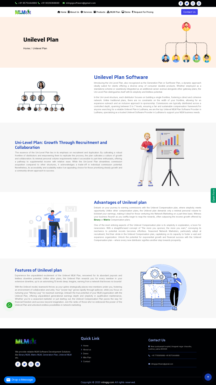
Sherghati (82, 321)
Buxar (19, 318)
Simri (113, 321)
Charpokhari (89, 320)
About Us (74, 12)
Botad (70, 323)
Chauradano (206, 320)
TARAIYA (94, 322)
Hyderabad (212, 325)
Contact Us (189, 12)
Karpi (35, 320)
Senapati (107, 325)
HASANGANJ (86, 319)
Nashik (152, 322)
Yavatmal (185, 322)
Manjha (181, 321)
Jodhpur (44, 325)
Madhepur (196, 319)
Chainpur (47, 319)
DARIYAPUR (54, 322)
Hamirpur (209, 318)
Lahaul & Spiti (184, 324)
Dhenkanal (98, 327)
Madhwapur (184, 319)
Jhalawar (39, 325)
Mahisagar (107, 323)
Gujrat (198, 327)
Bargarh (86, 327)
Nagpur (144, 322)
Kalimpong (188, 323)
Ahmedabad (49, 323)
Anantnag (31, 327)
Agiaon (71, 320)
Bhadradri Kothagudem (208, 325)
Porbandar (129, 323)
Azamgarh (137, 318)
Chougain (111, 321)
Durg (146, 325)
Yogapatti (26, 323)
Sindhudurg (173, 322)
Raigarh (188, 325)
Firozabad (27, 318)
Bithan (12, 322)
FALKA (94, 319)
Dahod (76, 323)
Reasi (67, 327)
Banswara (1, 325)
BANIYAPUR (48, 322)
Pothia (5, 320)
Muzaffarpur (68, 318)
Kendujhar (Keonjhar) (125, 327)
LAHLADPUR (69, 322)
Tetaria (188, 320)
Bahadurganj (211, 319)
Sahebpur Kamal (5, 321)
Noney (102, 325)
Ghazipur (40, 318)
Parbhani (160, 322)
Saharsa (83, 318)
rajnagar (162, 319)
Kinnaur (180, 324)
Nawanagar (101, 321)
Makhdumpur (102, 320)
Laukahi (208, 319)
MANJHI (74, 322)
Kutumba (51, 320)
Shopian (72, 327)
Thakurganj (10, 320)
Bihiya (97, 320)
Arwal (4, 318)
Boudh (91, 327)
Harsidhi (155, 320)
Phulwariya (198, 321)
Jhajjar (136, 324)
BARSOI (107, 319)
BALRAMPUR (110, 319)
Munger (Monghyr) (64, 318)
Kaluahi (167, 319)
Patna (75, 318)
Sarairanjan (213, 321)
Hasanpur (9, 322)
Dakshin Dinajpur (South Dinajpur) (169, 323)
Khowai (14, 327)
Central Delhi (38, 324)
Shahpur (99, 320)
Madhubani (59, 318)
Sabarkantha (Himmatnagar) (136, 323)
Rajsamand (57, 325)
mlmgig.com (108, 382)
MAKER (72, 322)
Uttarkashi (113, 324)
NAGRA (81, 322)
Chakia (161, 320)
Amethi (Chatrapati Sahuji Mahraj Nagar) (124, 318)
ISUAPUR (64, 322)
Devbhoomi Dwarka (83, 323)
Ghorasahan (214, 320)
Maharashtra (207, 327)
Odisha (175, 327)
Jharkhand (204, 327)
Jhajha (22, 319)
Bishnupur (76, 325)
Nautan (7, 323)
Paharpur (159, 320)
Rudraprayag (101, 324)
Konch (53, 321)
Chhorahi (18, 321)
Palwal (152, 324)
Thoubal (116, 325)
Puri (149, 327)
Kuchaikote (178, 321)
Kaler (33, 320)
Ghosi (104, 320)
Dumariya (79, 321)
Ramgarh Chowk (79, 319)
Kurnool (212, 324)
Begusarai (12, 318)
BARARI (100, 319)
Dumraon (98, 321)
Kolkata (191, 323)
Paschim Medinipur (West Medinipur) (209, 323)
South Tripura (22, 327)
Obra (60, 320)
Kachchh (100, 323)
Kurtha (37, 320)
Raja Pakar (190, 322)
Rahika (157, 319)
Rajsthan (182, 327)
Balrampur (147, 318)
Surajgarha (83, 319)
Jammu (47, 327)
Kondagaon (170, 325)
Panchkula (154, 324)
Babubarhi (165, 319)
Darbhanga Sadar (116, 321)
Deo (56, 320)
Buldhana (112, 322)
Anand (54, 323)
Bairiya (9, 323)
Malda (193, 323)
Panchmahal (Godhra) (123, 323)
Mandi (187, 324)
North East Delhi (51, 324)
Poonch (58, 327)
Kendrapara (121, 327)
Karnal (141, 324)
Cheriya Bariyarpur (14, 321)
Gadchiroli (120, 322)
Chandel (78, 325)
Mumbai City (136, 322)
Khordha (129, 327)
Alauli (118, 320)
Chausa (141, 319)
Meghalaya (168, 327)
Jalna (129, 322)
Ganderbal (44, 327)
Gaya (199, 318)
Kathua (49, 327)
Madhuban (185, 320)
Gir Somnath (91, 323)
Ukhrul (118, 325)
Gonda (42, 318)
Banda (149, 318)
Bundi (14, 325)
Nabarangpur (141, 327)
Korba (173, 325)
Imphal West (88, 325)
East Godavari (205, 324)
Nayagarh (144, 327)
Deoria (181, 318)
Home (63, 12)
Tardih (141, 321)
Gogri (127, 320)
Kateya (192, 321)
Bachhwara (24, 321)
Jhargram (185, 323)
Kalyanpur (168, 320)
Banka (9, 318)
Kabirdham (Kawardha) (160, 325)
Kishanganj (50, 318)
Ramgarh (60, 319)
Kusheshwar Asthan (160, 321)
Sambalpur (154, 327)
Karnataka (177, 327)
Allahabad (113, 318)
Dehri (193, 318)
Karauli (46, 325)
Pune (162, 322)
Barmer (5, 325)
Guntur (208, 324)
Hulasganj (107, 320)
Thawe (183, 321)
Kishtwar (51, 327)
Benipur (143, 321)
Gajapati (101, 327)
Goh (64, 320)
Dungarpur (25, 325)
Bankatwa (209, 320)
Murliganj (127, 319)
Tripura (172, 327)
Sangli (169, 322)
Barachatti (90, 321)
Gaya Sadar (34, 321)
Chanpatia (19, 323)
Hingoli (125, 322)
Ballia (145, 318)
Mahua (200, 322)
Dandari (1, 321)
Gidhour (26, 319)
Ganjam (103, 327)
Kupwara (56, 327)
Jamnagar (94, 323)
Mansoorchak (31, 321)
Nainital (91, 324)
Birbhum (160, 323)
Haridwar (89, 324)
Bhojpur (17, 318)
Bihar (171, 318)
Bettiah (179, 318)
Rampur (51, 319)
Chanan (76, 319)
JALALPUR (67, 322)
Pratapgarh (54, 325)
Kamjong (96, 325)
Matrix (126, 222)
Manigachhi (138, 321)
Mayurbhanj (137, 327)
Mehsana (110, 323)
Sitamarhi (96, 318)
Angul (79, 327)
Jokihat (13, 320)
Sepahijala (19, 327)
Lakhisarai (53, 318)
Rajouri (63, 327)
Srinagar (74, 327)
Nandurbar (149, 322)
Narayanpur (3, 319)
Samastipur (86, 318)
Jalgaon (127, 322)
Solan (196, 324)
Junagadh (97, 323)
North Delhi (47, 324)
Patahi (190, 320)
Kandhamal (118, 327)
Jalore (36, 325)
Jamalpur (203, 318)
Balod (120, 325)
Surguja (200, 325)
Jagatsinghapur (106, 327)
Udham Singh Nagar (108, 324)
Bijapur (133, 325)
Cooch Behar (163, 323)
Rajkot (132, 323)
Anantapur (199, 324)
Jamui (9, 319)
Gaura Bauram (150, 321)
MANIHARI (118, 319)
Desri (208, 322)
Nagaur (50, 325)
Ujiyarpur (27, 322)
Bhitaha (14, 323)
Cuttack (93, 327)
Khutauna (205, 319)
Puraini (143, 319)
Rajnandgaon (193, 325)
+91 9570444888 (26, 3)
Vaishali (102, 318)
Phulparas (199, 319)
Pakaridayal (195, 320)
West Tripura (28, 327)
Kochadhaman (2, 320)
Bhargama (31, 320)
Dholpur (23, 325)
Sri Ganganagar (69, 325)
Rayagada (151, 327)
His (134, 324)
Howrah (180, 323)
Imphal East (85, 325)
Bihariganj (147, 319)
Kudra (55, 319)
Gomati (12, 327)
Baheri (122, 321)
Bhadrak (89, 327)
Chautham (123, 320)
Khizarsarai (61, 321)
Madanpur (53, 320)
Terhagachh (7, 320)
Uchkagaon (201, 321)
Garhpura (8, 321)
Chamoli (81, 324)
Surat (140, 323)
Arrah (68, 320)
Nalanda (71, 318)
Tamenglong (110, 325)
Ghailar (132, 319)
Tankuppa (48, 321)
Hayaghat (125, 321)
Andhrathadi (190, 319)
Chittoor (202, 324)
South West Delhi (69, 324)
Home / (27, 48)
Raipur (190, 325)
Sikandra (11, 319)
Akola (99, 322)
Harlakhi (182, 319)
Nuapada (147, 327)
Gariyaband (148, 325)
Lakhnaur (193, 319)
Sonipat (165, 324)
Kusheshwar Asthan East (166, 321)
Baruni (174, 318)
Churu (19, 325)
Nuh (150, 324)
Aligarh (110, 318)
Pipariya (72, 319)
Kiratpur (153, 321)
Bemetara (131, 325)
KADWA (116, 319)
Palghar (158, 322)
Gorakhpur (44, 318)
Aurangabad (6, 318)
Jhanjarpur (187, 319)
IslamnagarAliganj (30, 319)
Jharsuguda (112, 327)
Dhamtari (144, 325)
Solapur (177, 322)
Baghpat (140, 318)
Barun (46, 320)
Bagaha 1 (38, 323)
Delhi (190, 327)
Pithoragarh (97, 324)
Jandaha (205, 322)
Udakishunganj (151, 319)
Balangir (81, 327)
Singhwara (133, 321)
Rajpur (95, 321)
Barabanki (152, 318)
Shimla (189, 324)
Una (197, 324)
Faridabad (123, 324)
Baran (3, 325)
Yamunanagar (168, 324)
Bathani (65, 321)
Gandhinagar (87, 323)
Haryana (188, 327)
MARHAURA (77, 322)
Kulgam (54, 327)
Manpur (43, 321)
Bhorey (188, 321)
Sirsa (162, 324)
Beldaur (130, 320)
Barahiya (70, 319)
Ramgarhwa (200, 320)
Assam (186, 327)
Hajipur (201, 318)
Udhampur (76, 327)
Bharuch (65, 323)
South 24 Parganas (27, 324)
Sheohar (93, 318)
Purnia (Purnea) (78, 318)
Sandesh (81, 320)
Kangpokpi (99, 325)
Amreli (52, 323)
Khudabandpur (21, 321)
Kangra (178, 324)
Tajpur (206, 321)
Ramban (65, 327)
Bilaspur (171, 324)
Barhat (24, 319)
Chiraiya (212, 320)
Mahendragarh (148, 324)
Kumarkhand (134, 319)
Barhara (73, 320)
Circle (134, 320)
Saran (88, 318)
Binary (122, 222)
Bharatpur (7, 325)
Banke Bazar (73, 321)
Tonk (71, 325)
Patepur (196, 322)
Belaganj (38, 321)
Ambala (115, 324)
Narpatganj (28, 320)
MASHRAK (79, 322)
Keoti (135, 321)
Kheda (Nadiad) (103, 323)
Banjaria (171, 320)
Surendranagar (143, 323)
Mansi (125, 320)
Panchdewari (195, 321)
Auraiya (135, 318)
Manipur (180, 327)
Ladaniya (177, 319)
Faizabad (187, 318)
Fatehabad (127, 324)
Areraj (157, 320)
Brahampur (104, 321)
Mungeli (183, 325)
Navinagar (48, 320)
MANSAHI (105, 319)
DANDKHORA (89, 319)
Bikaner (12, 325)
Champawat (83, 324)
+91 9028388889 (48, 3)
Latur (133, 322)
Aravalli (56, 323)
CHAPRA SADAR (51, 322)
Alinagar (145, 321)
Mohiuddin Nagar (41, 322)
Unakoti (26, 327)
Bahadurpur (120, 321)
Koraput (132, 327)
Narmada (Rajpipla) (115, 323)
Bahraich (143, 318)
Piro (87, 320)
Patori (33, 322)
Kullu (182, 324)
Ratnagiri (167, 322)
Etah (183, 318)
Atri (63, 321)
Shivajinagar (14, 322)
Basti (156, 318)
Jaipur (31, 325)
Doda (42, 327)
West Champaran (106, 318)
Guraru (57, 321)
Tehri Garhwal (104, 324)
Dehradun (86, 324)
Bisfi (179, 319)
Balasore (84, 327)
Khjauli (170, 319)
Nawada (73, 318)
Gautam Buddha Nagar (32, 318)
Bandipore (34, 327)
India (0, 318)
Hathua (190, 321)
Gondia (123, 322)
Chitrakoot (169, 318)
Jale (131, 321)
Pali (51, 325)
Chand (49, 319)
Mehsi (163, 320)
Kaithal (140, 324)
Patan (126, 323)
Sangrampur (152, 320)
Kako (116, 320)
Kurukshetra (144, 324)
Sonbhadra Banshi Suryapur (41, 320)
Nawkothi (10, 321)
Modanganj (114, 320)
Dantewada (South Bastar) (140, 325)
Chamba (173, 324)
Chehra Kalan (214, 322)
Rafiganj (58, 320)
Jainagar (172, 319)
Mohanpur (87, 321)
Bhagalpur (15, 318)
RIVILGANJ (88, 322)
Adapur (203, 320)
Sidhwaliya (185, 321)
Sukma (196, 325)
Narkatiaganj (29, 323)
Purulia (24, 324)
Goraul (207, 322)
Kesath (106, 321)
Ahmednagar (96, 322)
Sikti (20, 320)
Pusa (215, 321)
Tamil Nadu (160, 327)
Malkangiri (134, 327)
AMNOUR (45, 322)
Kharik (1, 319)
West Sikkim (7, 327)
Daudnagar (62, 320)
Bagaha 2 (40, 323)
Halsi (74, 319)
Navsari (119, 323)
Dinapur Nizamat (196, 318)
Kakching (94, 325)
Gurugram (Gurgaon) (131, 324)
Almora (76, 324)
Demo (127, 12)
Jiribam (91, 325)
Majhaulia (11, 323)
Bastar (129, 325)
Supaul (100, 318)
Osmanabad (154, 322)
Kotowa (178, 320)
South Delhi (61, 324)
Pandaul (160, 319)
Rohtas (81, 318)
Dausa (21, 325)
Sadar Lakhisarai (66, 319)
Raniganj (19, 320)
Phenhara (192, 320)
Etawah (185, 318)
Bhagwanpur (43, 319)
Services (87, 12)
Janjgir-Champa (152, 325)
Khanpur (210, 321)
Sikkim (171, 327)
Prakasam (215, 324)
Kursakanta (16, 320)
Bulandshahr (163, 318)
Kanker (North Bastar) (165, 325)
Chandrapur (115, 322)
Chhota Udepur (73, 323)
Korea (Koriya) (175, 325)
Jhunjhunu (41, 325)
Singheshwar (124, 319)
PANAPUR (84, 322)
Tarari (92, 320)
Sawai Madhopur (61, 325)
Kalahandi (115, 327)
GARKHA (62, 322)
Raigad (164, 322)
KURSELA (98, 319)
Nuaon (63, 319)
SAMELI (96, 319)
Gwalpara (145, 319)
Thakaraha (43, 323)
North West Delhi (55, 324)
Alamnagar (155, 319)
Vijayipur (204, 321)
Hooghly (177, 323)
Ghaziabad (37, 318)
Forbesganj (25, 320)
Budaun (160, 318)
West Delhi (73, 324)
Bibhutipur (20, 322)
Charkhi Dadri (120, 324)
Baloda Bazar (123, 325)
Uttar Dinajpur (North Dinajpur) (33, 324)
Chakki (108, 321)
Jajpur (109, 327)
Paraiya (59, 321)
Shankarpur (138, 319)
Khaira (14, 319)
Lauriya (16, 323)
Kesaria (166, 320)
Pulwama (61, 327)
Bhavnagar (67, 323)
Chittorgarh (16, 325)
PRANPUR (102, 319)
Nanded (147, 322)
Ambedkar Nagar (117, 318)
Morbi (112, 323)
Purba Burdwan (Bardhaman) (10, 324)
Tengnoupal (113, 325)
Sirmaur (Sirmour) (193, 324)
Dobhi (84, 321)
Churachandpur (82, 325)
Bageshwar (78, 324)
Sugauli (180, 320)
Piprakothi (175, 320)
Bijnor (158, 318)
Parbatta (132, 320)
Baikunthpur (170, 321)
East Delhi (41, 324)
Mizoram (165, 327)
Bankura (158, 323)
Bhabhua (41, 319)
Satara (171, 322)
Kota (48, 325)
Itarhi (92, 321)
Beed (107, 322)
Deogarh (95, 327)
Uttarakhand (195, 327)
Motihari (173, 320)
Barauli (173, 321)
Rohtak (161, 324)
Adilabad (203, 325)
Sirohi (65, 325)
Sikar (64, 325)
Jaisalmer (34, 325)
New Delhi (44, 324)
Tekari (55, 321)
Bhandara (109, 322)
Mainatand (21, 323)
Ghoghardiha (202, 319)
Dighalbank (214, 319)
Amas (71, 321)
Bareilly (154, 318)
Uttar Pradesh (201, 327)
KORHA (92, 319)
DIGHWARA (58, 322)
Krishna (210, 324)
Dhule (117, 322)
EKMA (60, 322)
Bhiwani (118, 324)
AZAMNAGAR (113, 319)
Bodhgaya (45, 321)
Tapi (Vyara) (147, 323)
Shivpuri (35, 322)
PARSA (86, 322)
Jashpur (156, 325)
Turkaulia (183, 320)
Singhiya (17, 322)
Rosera (7, 322)
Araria (2, 318)
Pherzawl (104, 325)
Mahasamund (179, 325)
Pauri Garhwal (94, 324)
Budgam (40, 327)
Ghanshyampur (156, 321)
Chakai (16, 319)
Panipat (157, 324)
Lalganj (202, 322)
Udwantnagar (78, 320)
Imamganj (76, 321)
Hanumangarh (29, 325)
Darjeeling (174, 323)
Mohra (67, 321)
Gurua (69, 321)
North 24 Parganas (202, 323)
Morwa (208, 321)
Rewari (159, 324)
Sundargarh (157, 327)
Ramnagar (35, 323)
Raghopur (193, 322)
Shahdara (58, 324)
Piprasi (5, 323)
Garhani (85, 320)
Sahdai (188, 322)
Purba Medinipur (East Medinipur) (18, 324)
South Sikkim (3, 327)
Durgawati (53, 319)
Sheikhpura (90, 318)
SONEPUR (91, 322)
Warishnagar (1, 322)
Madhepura (56, 318)
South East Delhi (65, 324)
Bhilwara (10, 325)
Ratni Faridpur (110, 320)
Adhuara (38, 319)
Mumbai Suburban (140, 322)
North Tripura (16, 327)
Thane (178, 322)
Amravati (101, 322)
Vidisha (1, 323)
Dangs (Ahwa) (79, 323)
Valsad (153, 323)
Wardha (181, 322)
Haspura (67, 320)
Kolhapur (132, 322)
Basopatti (174, 319)
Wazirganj (40, 321)
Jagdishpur (94, 320)
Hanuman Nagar (128, 321)
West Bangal (192, 327)
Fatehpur (25, 318)
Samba (69, 327)
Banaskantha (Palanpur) (60, 323)
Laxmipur (20, 319)
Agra (108, 318)
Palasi (22, 320)
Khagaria (47, 318)
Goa (184, 327)
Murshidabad (196, 323)
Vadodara (150, 323)
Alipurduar (155, 323)
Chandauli (166, 318)
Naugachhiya (6, 319)
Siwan (98, 318)
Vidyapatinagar (30, 322)
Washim (183, 322)
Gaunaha (32, 323)
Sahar (83, 320)
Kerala (163, 327)
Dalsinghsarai (23, 322)
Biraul (147, 321)
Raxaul (198, 320)
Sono (17, 319)
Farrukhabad (22, 318)
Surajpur (198, 325)
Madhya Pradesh (211, 327)
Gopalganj (175, 321)
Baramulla (37, 327)
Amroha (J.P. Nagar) (131, 318)
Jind (138, 324)
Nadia (199, 323)
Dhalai (9, 327)
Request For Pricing (143, 12)
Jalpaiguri (182, 323)
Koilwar (75, 320)
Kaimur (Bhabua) (35, 319)
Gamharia (130, 319)
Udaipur (73, 325)
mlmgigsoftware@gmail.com (79, 3)
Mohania (58, 319)
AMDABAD (121, 319)
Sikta (24, 323)
